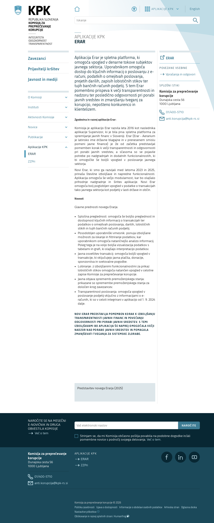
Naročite (189, 425)
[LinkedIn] (180, 457)
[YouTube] (194, 457)
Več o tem (153, 439)
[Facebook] (166, 457)
